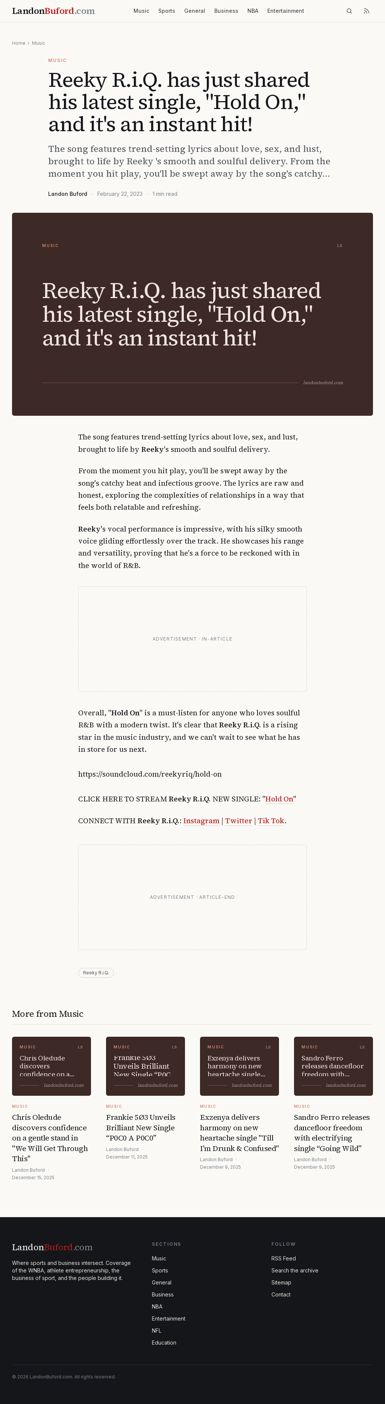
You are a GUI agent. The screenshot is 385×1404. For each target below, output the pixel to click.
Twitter (238, 820)
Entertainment (285, 11)
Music (141, 11)
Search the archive (294, 1270)
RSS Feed (283, 1258)
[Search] (349, 11)
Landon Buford (67, 194)
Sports (166, 11)
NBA (252, 11)
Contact (281, 1294)
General (194, 11)
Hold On (279, 799)
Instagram (201, 820)
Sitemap (281, 1282)
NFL (156, 1330)
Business (226, 11)
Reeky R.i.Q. (96, 972)
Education (164, 1342)
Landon (52, 1247)
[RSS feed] (366, 11)
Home (19, 43)
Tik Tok (271, 820)
